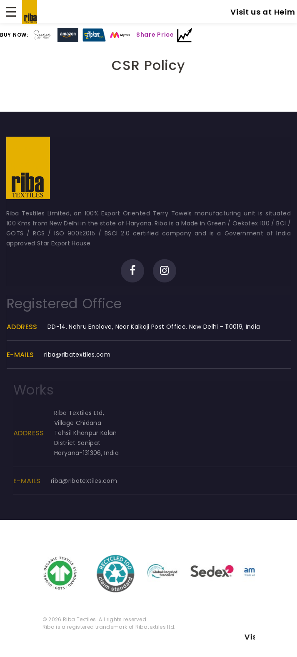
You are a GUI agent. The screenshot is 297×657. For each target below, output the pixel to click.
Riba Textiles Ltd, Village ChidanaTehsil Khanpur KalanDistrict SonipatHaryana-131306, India (93, 433)
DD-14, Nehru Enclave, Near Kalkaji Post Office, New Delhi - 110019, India (155, 326)
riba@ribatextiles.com (78, 354)
